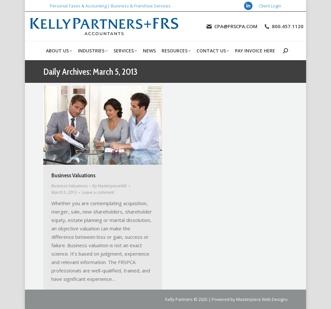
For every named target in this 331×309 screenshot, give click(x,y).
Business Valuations (73, 175)
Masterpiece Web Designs (262, 299)
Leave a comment (98, 192)
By (109, 186)
